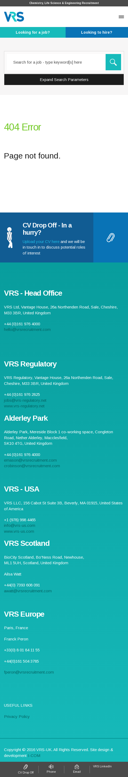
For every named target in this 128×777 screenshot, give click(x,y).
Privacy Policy (17, 716)
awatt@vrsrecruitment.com (28, 591)
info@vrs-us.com (19, 525)
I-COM (34, 755)
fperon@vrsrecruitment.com (29, 672)
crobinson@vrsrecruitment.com (32, 465)
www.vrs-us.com (19, 531)
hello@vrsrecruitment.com (27, 329)
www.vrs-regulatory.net (24, 406)
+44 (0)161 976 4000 (51, 769)
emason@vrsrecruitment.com (30, 460)
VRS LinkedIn (102, 766)
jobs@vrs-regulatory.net (25, 400)
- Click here (33, 32)
